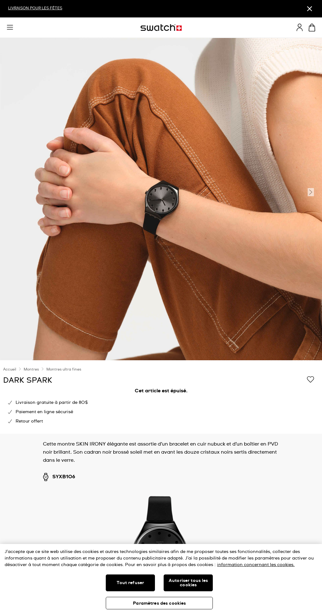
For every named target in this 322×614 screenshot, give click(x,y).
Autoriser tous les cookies (188, 583)
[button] (10, 27)
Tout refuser (130, 583)
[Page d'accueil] (161, 27)
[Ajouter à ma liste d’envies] (310, 380)
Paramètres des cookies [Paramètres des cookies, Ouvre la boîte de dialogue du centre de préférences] (159, 603)
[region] (161, 397)
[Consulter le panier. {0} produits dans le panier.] (312, 27)
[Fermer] (309, 8)
